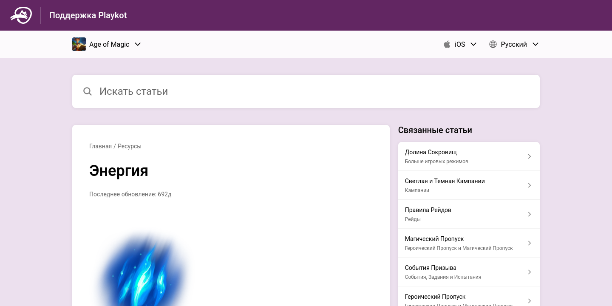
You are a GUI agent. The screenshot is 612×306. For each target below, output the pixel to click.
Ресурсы (130, 146)
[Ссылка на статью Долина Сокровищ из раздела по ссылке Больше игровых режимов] (469, 156)
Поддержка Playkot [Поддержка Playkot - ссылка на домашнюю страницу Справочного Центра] (88, 15)
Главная (100, 146)
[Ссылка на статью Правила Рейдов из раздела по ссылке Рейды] (469, 214)
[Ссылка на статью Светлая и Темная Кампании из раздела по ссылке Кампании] (469, 185)
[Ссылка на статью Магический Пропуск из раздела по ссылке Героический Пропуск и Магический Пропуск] (469, 243)
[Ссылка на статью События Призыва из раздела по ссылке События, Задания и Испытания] (469, 272)
